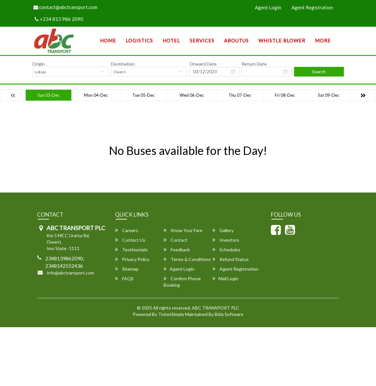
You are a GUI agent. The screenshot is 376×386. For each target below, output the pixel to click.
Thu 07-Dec (239, 95)
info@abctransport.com (70, 272)
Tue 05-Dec (143, 95)
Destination (123, 64)
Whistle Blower (281, 40)
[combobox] (70, 71)
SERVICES (202, 40)
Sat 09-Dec (328, 95)
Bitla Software (229, 314)
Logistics (139, 40)
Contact (175, 240)
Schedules (226, 249)
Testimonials (131, 249)
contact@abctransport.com (65, 7)
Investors (225, 240)
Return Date (254, 64)
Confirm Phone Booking (182, 282)
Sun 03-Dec (48, 95)
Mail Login (225, 278)
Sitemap (127, 269)
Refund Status (230, 259)
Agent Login (268, 7)
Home (108, 40)
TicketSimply (171, 314)
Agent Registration (312, 7)
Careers (126, 230)
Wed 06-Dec (192, 95)
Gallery (223, 230)
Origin (38, 64)
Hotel (171, 40)
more (323, 40)
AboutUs (236, 40)
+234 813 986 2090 (59, 19)
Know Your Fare (183, 230)
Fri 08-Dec (285, 95)
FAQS (124, 278)
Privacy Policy (132, 259)
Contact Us (130, 240)
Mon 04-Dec (96, 95)
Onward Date (203, 64)
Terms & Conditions (187, 259)
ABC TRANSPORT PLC (215, 307)
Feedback (177, 249)
